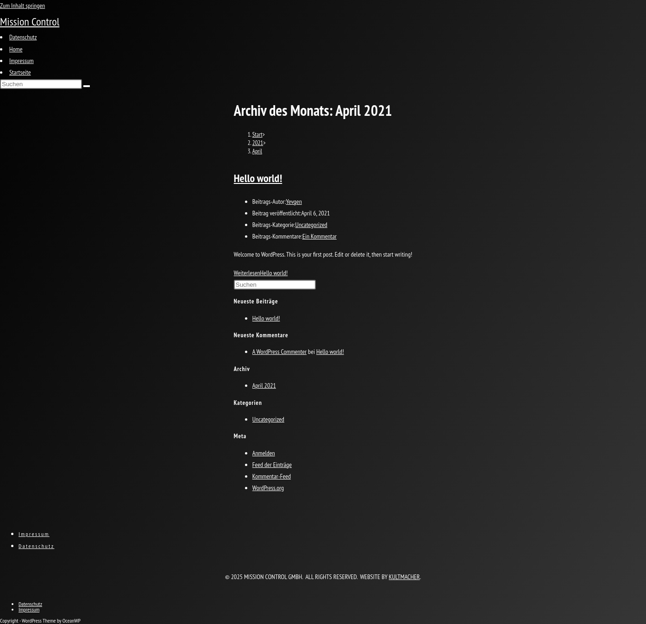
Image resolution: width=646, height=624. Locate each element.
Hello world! (258, 178)
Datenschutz (23, 37)
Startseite (20, 72)
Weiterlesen (261, 273)
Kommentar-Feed (271, 476)
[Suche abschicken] (86, 86)
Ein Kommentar (319, 236)
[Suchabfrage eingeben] (41, 84)
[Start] (257, 135)
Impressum (21, 61)
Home (15, 49)
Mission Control (29, 21)
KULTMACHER (404, 577)
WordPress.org (268, 488)
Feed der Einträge (272, 464)
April (257, 151)
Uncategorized (311, 225)
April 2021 (264, 385)
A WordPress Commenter (279, 351)
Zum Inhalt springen (22, 5)
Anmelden (263, 453)
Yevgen (293, 201)
